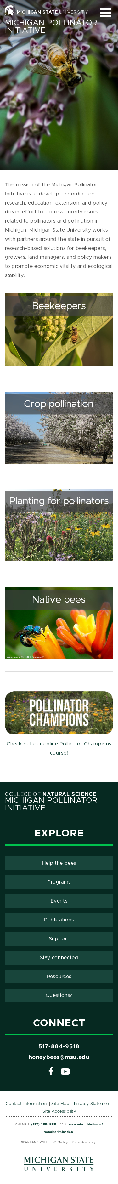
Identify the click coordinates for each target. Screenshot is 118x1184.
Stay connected (59, 957)
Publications (59, 919)
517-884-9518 (59, 1047)
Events (59, 901)
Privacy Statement (92, 1104)
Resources (59, 976)
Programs (59, 882)
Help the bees (59, 863)
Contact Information (26, 1104)
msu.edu (76, 1124)
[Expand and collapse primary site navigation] (105, 12)
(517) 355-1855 (43, 1124)
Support (59, 938)
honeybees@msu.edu (59, 1057)
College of (51, 794)
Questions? (59, 995)
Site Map (60, 1104)
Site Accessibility (59, 1111)
